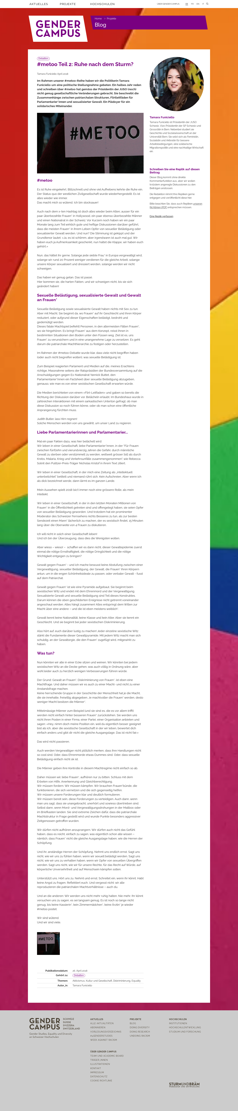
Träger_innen (99, 1060)
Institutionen (178, 1023)
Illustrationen (100, 1064)
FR (192, 4)
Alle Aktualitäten (102, 1023)
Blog (100, 25)
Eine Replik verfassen (161, 216)
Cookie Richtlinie (101, 1080)
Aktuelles (38, 4)
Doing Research (140, 1031)
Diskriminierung (121, 980)
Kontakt (95, 1068)
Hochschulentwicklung (185, 1027)
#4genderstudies (101, 1035)
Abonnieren (97, 1027)
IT (203, 4)
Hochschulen (102, 4)
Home (98, 18)
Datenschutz (98, 1076)
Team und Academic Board (107, 1056)
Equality (136, 980)
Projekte (68, 4)
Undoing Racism (140, 1035)
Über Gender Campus (168, 4)
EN (198, 4)
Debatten (43, 58)
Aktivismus (79, 980)
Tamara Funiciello (82, 985)
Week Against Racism (103, 1040)
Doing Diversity (140, 1027)
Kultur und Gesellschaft (99, 980)
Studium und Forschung (185, 1031)
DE (186, 4)
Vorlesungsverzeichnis (105, 1031)
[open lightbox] (48, 943)
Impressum (97, 1072)
